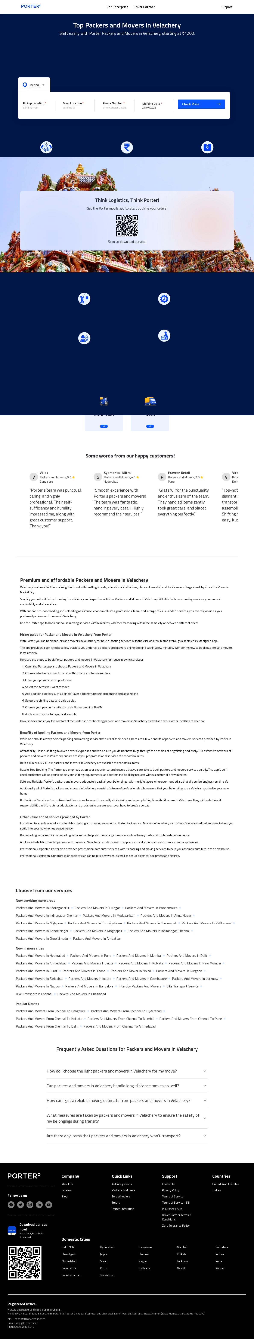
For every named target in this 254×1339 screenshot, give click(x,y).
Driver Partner (144, 6)
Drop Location (72, 103)
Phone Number (113, 103)
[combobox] (36, 108)
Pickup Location (33, 103)
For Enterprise (117, 6)
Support (227, 6)
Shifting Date (151, 103)
